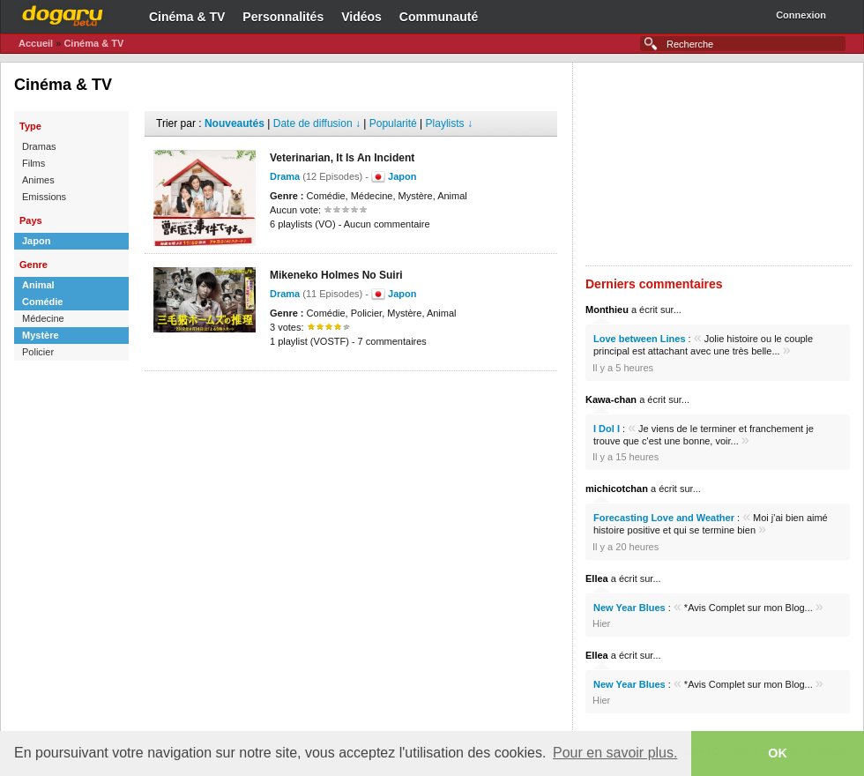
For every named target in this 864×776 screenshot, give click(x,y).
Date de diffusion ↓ (317, 123)
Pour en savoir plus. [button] (615, 752)
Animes (38, 180)
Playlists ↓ (449, 123)
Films (33, 163)
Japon (36, 240)
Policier (38, 352)
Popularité (393, 123)
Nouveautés (234, 123)
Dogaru (62, 13)
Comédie (42, 301)
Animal (38, 285)
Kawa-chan (611, 399)
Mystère (40, 335)
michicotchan (616, 488)
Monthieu (607, 309)
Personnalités (283, 17)
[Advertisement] (351, 397)
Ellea (596, 578)
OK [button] (777, 753)
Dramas (39, 146)
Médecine (43, 318)
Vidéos (361, 17)
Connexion (801, 15)
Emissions (44, 196)
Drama (285, 176)
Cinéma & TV (187, 17)
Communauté (438, 17)
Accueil (36, 43)
